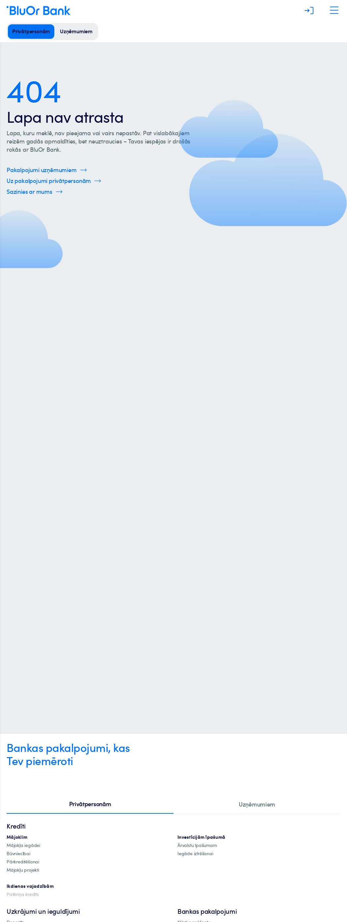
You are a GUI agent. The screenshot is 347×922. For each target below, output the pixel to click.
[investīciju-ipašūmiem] (201, 837)
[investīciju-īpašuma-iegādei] (195, 853)
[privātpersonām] (31, 31)
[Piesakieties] (309, 10)
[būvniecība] (18, 853)
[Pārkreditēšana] (23, 861)
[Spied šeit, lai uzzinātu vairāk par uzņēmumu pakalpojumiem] (47, 170)
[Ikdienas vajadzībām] (30, 886)
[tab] (90, 804)
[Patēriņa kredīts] (23, 894)
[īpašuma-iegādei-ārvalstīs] (197, 845)
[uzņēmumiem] (76, 31)
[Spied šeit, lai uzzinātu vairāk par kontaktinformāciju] (35, 192)
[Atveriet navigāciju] (334, 10)
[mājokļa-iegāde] (23, 845)
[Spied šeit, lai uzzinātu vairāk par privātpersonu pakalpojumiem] (54, 181)
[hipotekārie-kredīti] (17, 837)
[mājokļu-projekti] (23, 870)
